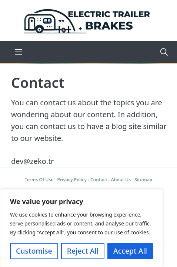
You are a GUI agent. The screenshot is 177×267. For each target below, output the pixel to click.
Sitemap (143, 180)
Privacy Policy (72, 180)
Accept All (130, 251)
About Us (121, 180)
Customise (34, 251)
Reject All (82, 251)
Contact (98, 180)
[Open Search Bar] (161, 52)
